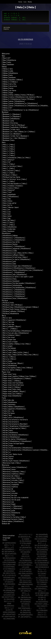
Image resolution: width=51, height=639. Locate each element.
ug (37, 588)
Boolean (5, 114)
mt (22, 593)
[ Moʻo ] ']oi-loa (8, 324)
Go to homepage (25, 41)
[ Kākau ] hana (7, 90)
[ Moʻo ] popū (7, 348)
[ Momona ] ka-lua (9, 497)
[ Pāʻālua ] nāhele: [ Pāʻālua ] (13, 313)
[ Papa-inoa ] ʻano (9, 376)
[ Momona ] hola (8, 493)
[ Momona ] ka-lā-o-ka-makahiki (15, 499)
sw (36, 569)
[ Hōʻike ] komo (8, 458)
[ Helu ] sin (6, 211)
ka (20, 551)
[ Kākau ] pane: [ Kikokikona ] (13, 103)
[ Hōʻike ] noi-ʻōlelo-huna (12, 456)
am (5, 547)
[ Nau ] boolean (8, 66)
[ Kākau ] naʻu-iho (9, 86)
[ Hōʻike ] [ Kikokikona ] (11, 439)
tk (37, 580)
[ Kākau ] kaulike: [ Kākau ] (12, 81)
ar (6, 549)
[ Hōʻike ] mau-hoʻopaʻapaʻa (13, 445)
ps (21, 614)
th (39, 577)
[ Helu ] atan (7, 218)
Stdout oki (6, 525)
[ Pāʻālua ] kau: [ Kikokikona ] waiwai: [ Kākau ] (20, 309)
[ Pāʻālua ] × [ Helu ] (9, 176)
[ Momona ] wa (8, 503)
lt (21, 571)
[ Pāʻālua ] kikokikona (10, 315)
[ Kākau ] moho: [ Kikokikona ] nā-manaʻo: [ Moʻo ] (22, 99)
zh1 (39, 614)
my (23, 595)
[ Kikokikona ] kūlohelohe (12, 287)
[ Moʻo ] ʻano (7, 319)
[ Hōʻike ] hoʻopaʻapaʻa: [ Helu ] (14, 430)
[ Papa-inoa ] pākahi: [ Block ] (13, 393)
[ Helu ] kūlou (7, 202)
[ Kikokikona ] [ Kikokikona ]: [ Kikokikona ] (18, 270)
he (6, 610)
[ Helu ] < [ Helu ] (8, 151)
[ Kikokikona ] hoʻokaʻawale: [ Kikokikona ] (18, 285)
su (36, 564)
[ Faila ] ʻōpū (7, 417)
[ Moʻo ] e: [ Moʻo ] (9, 361)
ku (21, 562)
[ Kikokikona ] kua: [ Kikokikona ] (14, 300)
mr (22, 588)
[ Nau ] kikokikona (9, 62)
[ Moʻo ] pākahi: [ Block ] (11, 328)
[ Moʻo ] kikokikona (9, 367)
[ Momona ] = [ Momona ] (12, 508)
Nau (3, 57)
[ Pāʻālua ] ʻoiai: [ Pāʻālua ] (12, 306)
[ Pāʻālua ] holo (8, 304)
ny (21, 603)
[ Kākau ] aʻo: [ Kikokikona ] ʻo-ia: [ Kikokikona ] (20, 112)
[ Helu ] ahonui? (8, 161)
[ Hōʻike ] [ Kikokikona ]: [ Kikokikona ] (16, 443)
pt (19, 616)
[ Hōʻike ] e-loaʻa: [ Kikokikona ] (14, 441)
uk (36, 590)
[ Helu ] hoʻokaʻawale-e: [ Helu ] (14, 185)
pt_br (21, 619)
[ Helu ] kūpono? (8, 192)
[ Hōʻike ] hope (7, 447)
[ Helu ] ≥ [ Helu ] (8, 148)
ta (39, 571)
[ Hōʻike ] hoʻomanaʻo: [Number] (14, 426)
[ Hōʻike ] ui (6, 454)
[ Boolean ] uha (8, 122)
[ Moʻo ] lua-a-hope (10, 343)
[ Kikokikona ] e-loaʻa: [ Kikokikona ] (16, 261)
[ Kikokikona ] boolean (11, 283)
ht (3, 618)
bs (4, 560)
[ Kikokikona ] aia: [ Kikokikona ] (14, 276)
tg (39, 575)
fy (5, 594)
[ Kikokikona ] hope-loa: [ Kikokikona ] (17, 267)
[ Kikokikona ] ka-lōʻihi (11, 244)
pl (22, 612)
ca (5, 562)
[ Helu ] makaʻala (8, 231)
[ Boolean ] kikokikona (10, 120)
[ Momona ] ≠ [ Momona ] (12, 510)
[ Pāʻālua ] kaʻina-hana (11, 179)
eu (4, 586)
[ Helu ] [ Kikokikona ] (10, 198)
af (3, 545)
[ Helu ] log (6, 220)
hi (7, 612)
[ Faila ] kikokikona (9, 404)
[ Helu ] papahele (9, 196)
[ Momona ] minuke (10, 495)
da (5, 573)
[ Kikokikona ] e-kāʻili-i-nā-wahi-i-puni (17, 278)
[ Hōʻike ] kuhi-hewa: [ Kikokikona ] (15, 462)
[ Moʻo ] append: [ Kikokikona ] (14, 322)
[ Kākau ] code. (7, 73)
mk (19, 580)
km (23, 556)
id (19, 538)
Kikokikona (6, 235)
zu (38, 619)
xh (37, 603)
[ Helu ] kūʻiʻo (7, 207)
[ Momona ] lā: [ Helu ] (11, 477)
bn (6, 558)
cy (4, 571)
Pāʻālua (5, 302)
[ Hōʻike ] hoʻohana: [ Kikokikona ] (15, 436)
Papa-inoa (6, 374)
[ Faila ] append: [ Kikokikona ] (14, 410)
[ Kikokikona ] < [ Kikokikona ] (13, 291)
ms (19, 590)
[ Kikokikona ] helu (9, 280)
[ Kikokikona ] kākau (10, 237)
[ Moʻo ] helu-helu (9, 352)
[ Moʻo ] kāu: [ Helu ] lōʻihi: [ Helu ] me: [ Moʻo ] (20, 356)
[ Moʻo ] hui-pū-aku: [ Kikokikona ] (15, 335)
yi (39, 610)
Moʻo (4, 317)
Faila (4, 400)
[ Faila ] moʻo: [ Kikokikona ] (13, 419)
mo (19, 586)
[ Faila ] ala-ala (8, 402)
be (3, 553)
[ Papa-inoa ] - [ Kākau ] (11, 382)
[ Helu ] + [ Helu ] (8, 166)
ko (22, 560)
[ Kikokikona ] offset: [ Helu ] (13, 257)
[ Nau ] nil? (6, 60)
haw (9, 605)
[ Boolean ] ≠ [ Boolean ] (11, 118)
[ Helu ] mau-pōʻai (9, 205)
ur (39, 593)
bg (3, 555)
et (6, 584)
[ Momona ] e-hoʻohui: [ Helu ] (14, 519)
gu (5, 603)
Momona (5, 467)
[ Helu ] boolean (8, 233)
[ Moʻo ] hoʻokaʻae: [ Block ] (12, 365)
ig (23, 541)
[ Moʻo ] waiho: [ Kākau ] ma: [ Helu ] (16, 345)
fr (4, 592)
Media (30, 2)
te (38, 573)
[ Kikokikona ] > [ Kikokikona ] (13, 296)
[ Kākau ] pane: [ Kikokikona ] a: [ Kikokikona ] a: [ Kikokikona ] (26, 107)
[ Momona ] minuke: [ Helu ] (13, 482)
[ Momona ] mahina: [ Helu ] (13, 475)
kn (23, 558)
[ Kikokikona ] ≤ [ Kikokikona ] (13, 293)
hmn (5, 614)
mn (20, 584)
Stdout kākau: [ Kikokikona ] (13, 523)
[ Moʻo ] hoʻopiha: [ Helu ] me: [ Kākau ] (17, 369)
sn (38, 554)
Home (20, 2)
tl (37, 582)
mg (20, 575)
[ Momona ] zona (8, 471)
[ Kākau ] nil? (7, 109)
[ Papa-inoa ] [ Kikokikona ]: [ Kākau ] (16, 380)
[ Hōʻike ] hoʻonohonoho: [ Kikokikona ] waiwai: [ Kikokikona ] (26, 452)
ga (5, 597)
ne (22, 597)
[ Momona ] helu (8, 516)
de (4, 575)
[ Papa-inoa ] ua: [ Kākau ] (12, 395)
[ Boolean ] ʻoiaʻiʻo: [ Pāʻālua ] (13, 127)
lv (20, 573)
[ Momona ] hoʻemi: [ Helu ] (13, 521)
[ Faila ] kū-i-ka (8, 413)
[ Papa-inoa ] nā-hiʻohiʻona (13, 387)
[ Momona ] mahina (10, 488)
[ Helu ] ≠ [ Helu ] (8, 157)
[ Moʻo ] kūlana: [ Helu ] (11, 337)
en (4, 579)
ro (37, 536)
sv (37, 567)
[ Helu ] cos (6, 213)
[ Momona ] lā (7, 490)
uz (36, 595)
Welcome (6, 55)
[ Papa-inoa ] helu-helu (11, 391)
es (4, 581)
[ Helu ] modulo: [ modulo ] (12, 187)
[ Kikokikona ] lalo (9, 265)
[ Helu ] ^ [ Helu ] (8, 226)
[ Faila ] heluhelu (8, 406)
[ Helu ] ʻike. (6, 200)
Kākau (4, 68)
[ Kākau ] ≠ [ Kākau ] (10, 83)
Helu (4, 144)
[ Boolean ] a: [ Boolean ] (11, 135)
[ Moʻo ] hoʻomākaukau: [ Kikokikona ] (17, 332)
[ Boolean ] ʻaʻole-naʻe (11, 131)
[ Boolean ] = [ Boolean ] (11, 116)
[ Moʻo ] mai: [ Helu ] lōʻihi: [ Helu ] (15, 354)
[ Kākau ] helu (7, 77)
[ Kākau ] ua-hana (9, 92)
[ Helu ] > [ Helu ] (8, 146)
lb (19, 567)
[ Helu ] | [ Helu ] (8, 224)
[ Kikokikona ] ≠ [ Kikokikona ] (13, 241)
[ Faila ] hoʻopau (8, 415)
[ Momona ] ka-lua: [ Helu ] (12, 484)
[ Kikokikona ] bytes (10, 246)
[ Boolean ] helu (8, 142)
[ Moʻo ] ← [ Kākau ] (9, 330)
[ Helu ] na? (6, 164)
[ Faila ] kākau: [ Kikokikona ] (13, 408)
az (3, 551)
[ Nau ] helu (6, 64)
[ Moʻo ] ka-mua (8, 339)
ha (5, 607)
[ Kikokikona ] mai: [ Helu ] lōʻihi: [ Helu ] (17, 254)
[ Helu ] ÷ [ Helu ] (8, 183)
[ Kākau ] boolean (9, 79)
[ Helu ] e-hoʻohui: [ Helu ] (12, 168)
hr (4, 616)
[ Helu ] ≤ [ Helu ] (8, 153)
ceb (4, 564)
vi (36, 597)
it (21, 545)
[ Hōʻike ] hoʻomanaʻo (10, 423)
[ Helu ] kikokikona (9, 228)
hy (20, 536)
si (39, 545)
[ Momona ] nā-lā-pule (11, 501)
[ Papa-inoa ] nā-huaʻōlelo (12, 384)
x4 (39, 601)
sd (38, 543)
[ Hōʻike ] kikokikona (10, 434)
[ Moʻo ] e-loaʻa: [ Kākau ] (12, 371)
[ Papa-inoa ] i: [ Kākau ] (11, 389)
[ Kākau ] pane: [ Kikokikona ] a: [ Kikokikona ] (20, 105)
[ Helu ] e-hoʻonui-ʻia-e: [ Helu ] (14, 181)
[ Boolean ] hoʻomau (10, 125)
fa (6, 588)
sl (36, 549)
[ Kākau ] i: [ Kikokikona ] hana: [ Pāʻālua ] (18, 101)
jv (20, 549)
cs (5, 568)
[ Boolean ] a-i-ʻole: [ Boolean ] (14, 140)
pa (22, 608)
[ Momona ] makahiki (10, 486)
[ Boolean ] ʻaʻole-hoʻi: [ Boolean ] (15, 138)
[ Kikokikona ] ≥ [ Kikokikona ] (13, 298)
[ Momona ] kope (8, 506)
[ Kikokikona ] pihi (9, 263)
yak (38, 608)
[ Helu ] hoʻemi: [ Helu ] (11, 172)
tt (38, 586)
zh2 (39, 616)
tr (38, 584)
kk (22, 554)
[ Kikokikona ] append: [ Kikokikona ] (16, 250)
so (38, 556)
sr (37, 560)
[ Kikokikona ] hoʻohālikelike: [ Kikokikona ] (19, 289)
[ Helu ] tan (6, 215)
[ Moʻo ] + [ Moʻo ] (9, 358)
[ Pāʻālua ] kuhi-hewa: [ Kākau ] (14, 311)
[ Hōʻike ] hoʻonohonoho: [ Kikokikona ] (17, 449)
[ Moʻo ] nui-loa (8, 326)
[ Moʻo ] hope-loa (9, 341)
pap (19, 610)
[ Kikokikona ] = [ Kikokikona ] (13, 239)
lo (23, 569)
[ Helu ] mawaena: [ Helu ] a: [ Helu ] (16, 159)
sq (38, 558)
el (3, 577)
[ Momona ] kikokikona (11, 514)
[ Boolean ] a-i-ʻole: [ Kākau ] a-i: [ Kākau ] (18, 133)
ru (37, 538)
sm (37, 551)
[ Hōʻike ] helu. (7, 432)
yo (37, 612)
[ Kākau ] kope (7, 94)
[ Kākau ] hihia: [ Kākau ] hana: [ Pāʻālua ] (18, 96)
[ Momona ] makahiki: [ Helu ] (13, 473)
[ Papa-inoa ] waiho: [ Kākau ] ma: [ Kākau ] (19, 378)
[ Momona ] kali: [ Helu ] (11, 465)
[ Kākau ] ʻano (7, 70)
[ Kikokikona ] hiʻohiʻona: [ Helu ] (14, 259)
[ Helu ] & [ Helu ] (8, 222)
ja (22, 547)
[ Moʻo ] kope (7, 363)
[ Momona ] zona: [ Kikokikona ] (14, 469)
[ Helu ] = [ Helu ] (8, 155)
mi (22, 577)
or (22, 606)
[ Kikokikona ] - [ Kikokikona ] (13, 274)
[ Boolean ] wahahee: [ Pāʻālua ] (14, 129)
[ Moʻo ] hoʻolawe (9, 350)
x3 (39, 599)
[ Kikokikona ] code (9, 252)
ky (20, 564)
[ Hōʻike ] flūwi (7, 460)
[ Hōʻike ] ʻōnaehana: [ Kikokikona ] (15, 428)
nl (19, 599)
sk (36, 547)
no (21, 601)
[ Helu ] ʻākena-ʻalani (10, 209)
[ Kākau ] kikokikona (10, 75)
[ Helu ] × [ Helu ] (8, 174)
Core (25, 2)
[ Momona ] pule (8, 512)
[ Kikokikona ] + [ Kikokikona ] (13, 248)
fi (5, 590)
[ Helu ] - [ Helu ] (8, 170)
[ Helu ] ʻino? (7, 194)
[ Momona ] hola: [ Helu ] (12, 480)
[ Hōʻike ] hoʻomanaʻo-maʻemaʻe (15, 421)
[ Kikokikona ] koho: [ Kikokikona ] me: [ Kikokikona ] (22, 272)
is (20, 543)
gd (3, 599)
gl (5, 601)
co (4, 566)
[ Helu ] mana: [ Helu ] (10, 189)
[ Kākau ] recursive (9, 88)
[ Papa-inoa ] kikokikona (11, 397)
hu (4, 620)
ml (21, 582)
